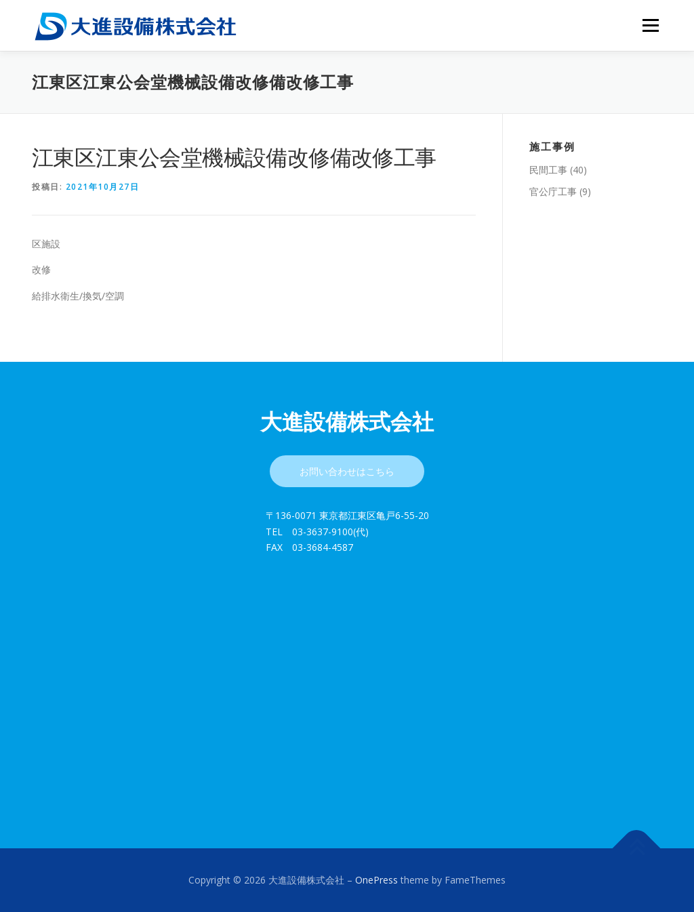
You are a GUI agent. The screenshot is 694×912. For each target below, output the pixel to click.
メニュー (650, 25)
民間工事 (548, 169)
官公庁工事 (553, 191)
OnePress (376, 879)
